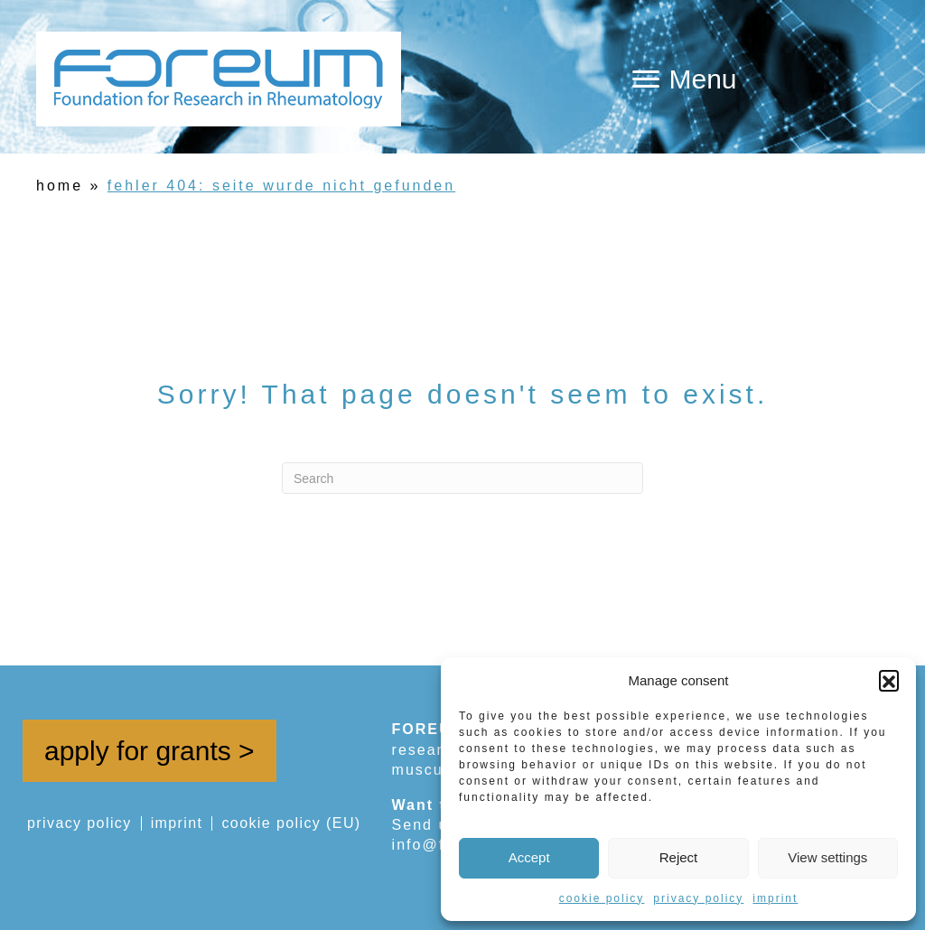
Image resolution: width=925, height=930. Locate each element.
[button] (889, 680)
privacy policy (698, 898)
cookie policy (602, 898)
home (59, 185)
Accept (529, 857)
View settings (827, 857)
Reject (678, 857)
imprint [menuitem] (177, 823)
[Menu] (684, 79)
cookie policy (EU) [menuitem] (290, 823)
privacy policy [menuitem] (79, 823)
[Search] (462, 478)
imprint (775, 898)
